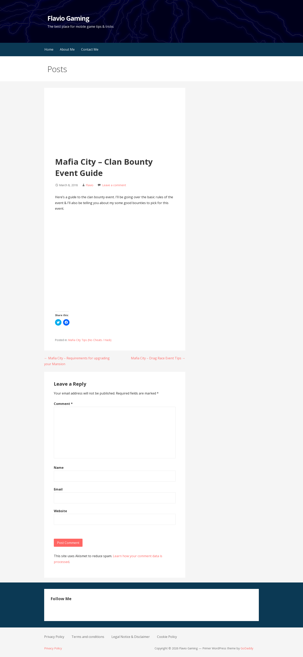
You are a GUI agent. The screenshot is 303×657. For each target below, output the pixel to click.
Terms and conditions (87, 637)
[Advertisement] (114, 126)
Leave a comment (114, 185)
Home (48, 49)
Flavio (89, 185)
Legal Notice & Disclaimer (130, 637)
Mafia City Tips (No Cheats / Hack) (89, 340)
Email (58, 489)
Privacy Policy (54, 637)
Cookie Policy (167, 637)
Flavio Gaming (68, 18)
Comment (63, 404)
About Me (67, 49)
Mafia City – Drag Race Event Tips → (158, 358)
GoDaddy (247, 648)
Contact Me (89, 49)
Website (60, 511)
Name (59, 467)
